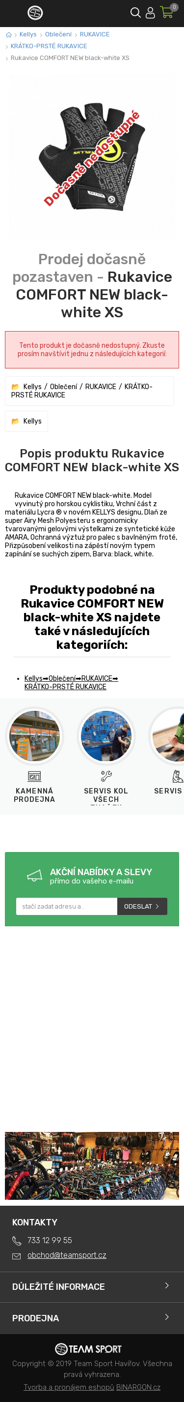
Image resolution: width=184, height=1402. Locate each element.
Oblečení (58, 34)
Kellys (28, 34)
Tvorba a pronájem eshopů (69, 1387)
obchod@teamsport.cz (66, 1255)
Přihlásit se (150, 11)
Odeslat (138, 906)
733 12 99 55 (49, 1240)
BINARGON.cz (138, 1387)
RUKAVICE (95, 34)
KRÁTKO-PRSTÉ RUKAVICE (49, 46)
